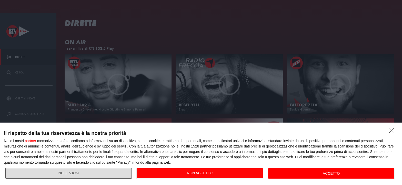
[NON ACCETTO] (393, 132)
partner (30, 141)
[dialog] (201, 154)
